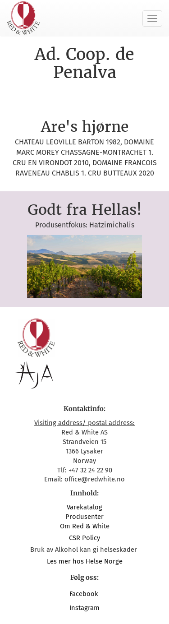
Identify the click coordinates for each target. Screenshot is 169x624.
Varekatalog (84, 507)
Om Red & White (85, 526)
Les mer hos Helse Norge (85, 561)
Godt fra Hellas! (84, 210)
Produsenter (84, 517)
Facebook (84, 594)
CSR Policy (84, 538)
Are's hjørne (84, 127)
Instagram (84, 608)
